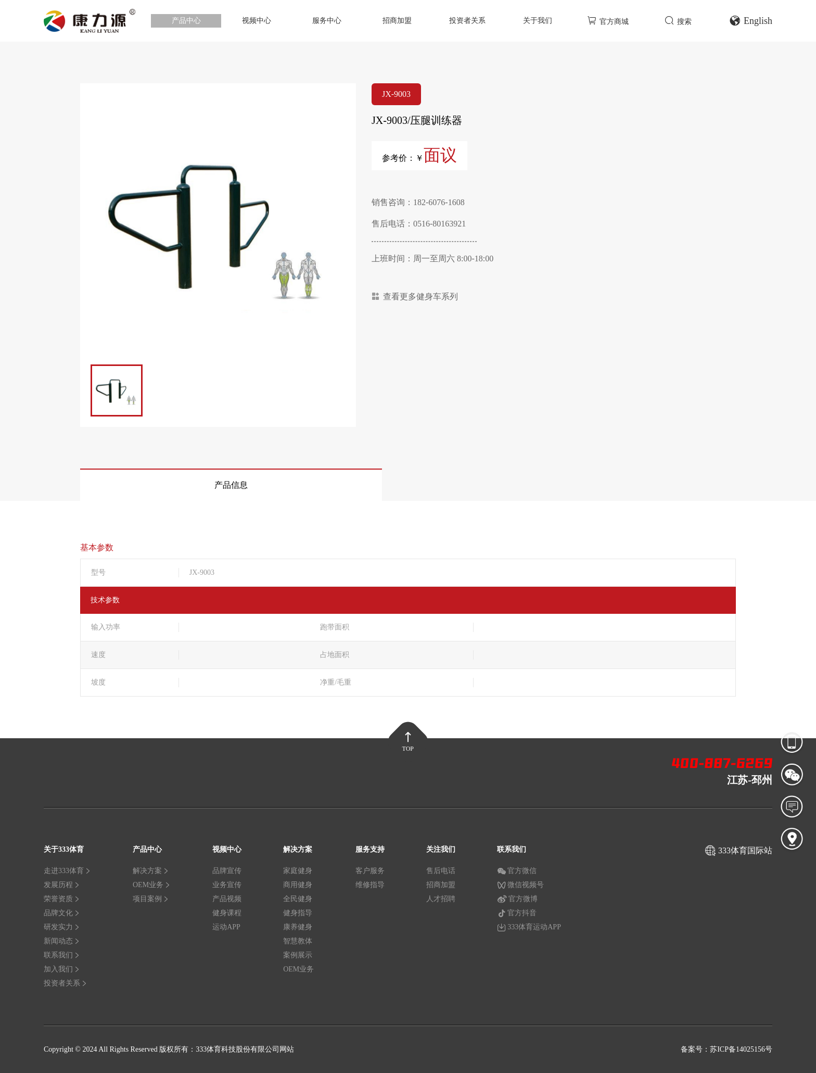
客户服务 (370, 871)
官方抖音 (517, 913)
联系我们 (62, 955)
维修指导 (370, 885)
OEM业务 (152, 885)
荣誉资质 (62, 899)
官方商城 (608, 21)
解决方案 (151, 871)
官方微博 (517, 899)
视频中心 (256, 20)
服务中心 (326, 20)
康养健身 (297, 927)
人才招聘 (440, 899)
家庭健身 (297, 871)
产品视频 (226, 899)
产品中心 (186, 20)
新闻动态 (62, 941)
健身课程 (226, 913)
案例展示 (297, 955)
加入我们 (62, 969)
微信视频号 (520, 885)
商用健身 (297, 885)
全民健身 (297, 899)
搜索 (678, 21)
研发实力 (62, 927)
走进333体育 (67, 871)
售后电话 (440, 871)
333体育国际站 (745, 850)
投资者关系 (467, 20)
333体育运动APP (529, 927)
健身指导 (297, 913)
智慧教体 (297, 941)
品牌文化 (62, 913)
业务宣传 (226, 885)
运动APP (226, 927)
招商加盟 (397, 20)
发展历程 (62, 885)
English (750, 21)
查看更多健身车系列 (415, 296)
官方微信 (517, 871)
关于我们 (537, 20)
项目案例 (151, 899)
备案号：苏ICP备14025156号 (726, 1049)
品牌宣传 (226, 871)
